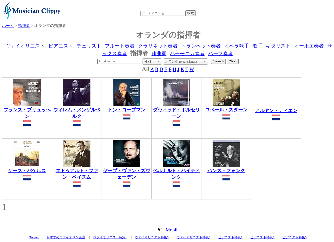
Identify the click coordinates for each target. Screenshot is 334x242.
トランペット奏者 (201, 45)
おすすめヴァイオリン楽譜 (66, 237)
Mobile (173, 229)
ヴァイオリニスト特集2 (152, 237)
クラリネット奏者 (158, 45)
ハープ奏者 (220, 53)
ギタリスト (278, 45)
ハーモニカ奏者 (187, 53)
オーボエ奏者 (309, 45)
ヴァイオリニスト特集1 (110, 237)
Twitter (34, 237)
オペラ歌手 (236, 45)
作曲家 (159, 53)
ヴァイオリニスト (25, 45)
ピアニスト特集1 (230, 237)
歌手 (257, 45)
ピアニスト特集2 (262, 237)
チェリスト (89, 45)
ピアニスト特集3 (294, 237)
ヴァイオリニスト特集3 (194, 237)
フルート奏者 (120, 45)
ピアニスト (60, 45)
